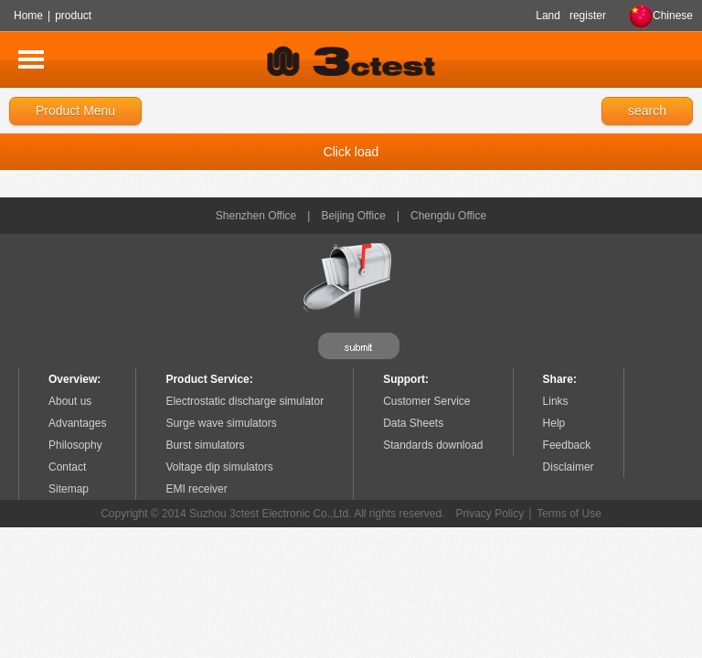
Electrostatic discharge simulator (244, 401)
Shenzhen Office (256, 215)
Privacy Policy (490, 513)
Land (548, 15)
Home (28, 15)
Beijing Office (353, 215)
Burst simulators (204, 445)
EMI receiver (196, 489)
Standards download (433, 445)
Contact (67, 467)
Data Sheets (413, 423)
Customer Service (426, 401)
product (73, 15)
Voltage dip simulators (218, 467)
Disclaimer (568, 467)
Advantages (77, 423)
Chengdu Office (448, 215)
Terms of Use (569, 513)
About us (69, 401)
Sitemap (68, 489)
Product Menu (75, 110)
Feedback (567, 445)
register (587, 15)
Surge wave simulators (220, 423)
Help (554, 423)
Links (556, 401)
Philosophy (75, 445)
